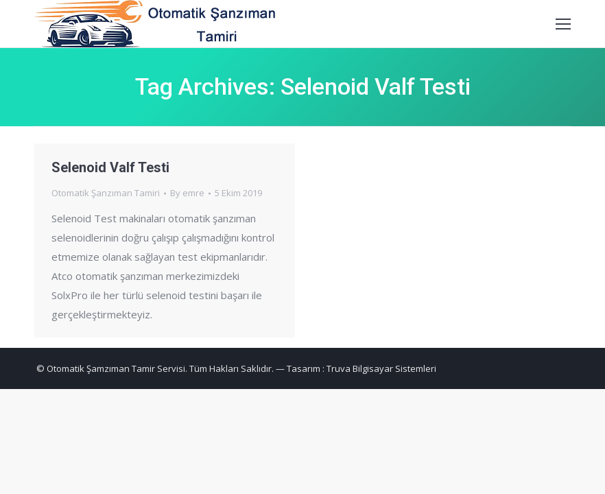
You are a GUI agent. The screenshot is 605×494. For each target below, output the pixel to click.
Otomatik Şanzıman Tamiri (105, 193)
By (187, 193)
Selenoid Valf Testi (110, 167)
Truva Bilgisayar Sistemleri (381, 368)
